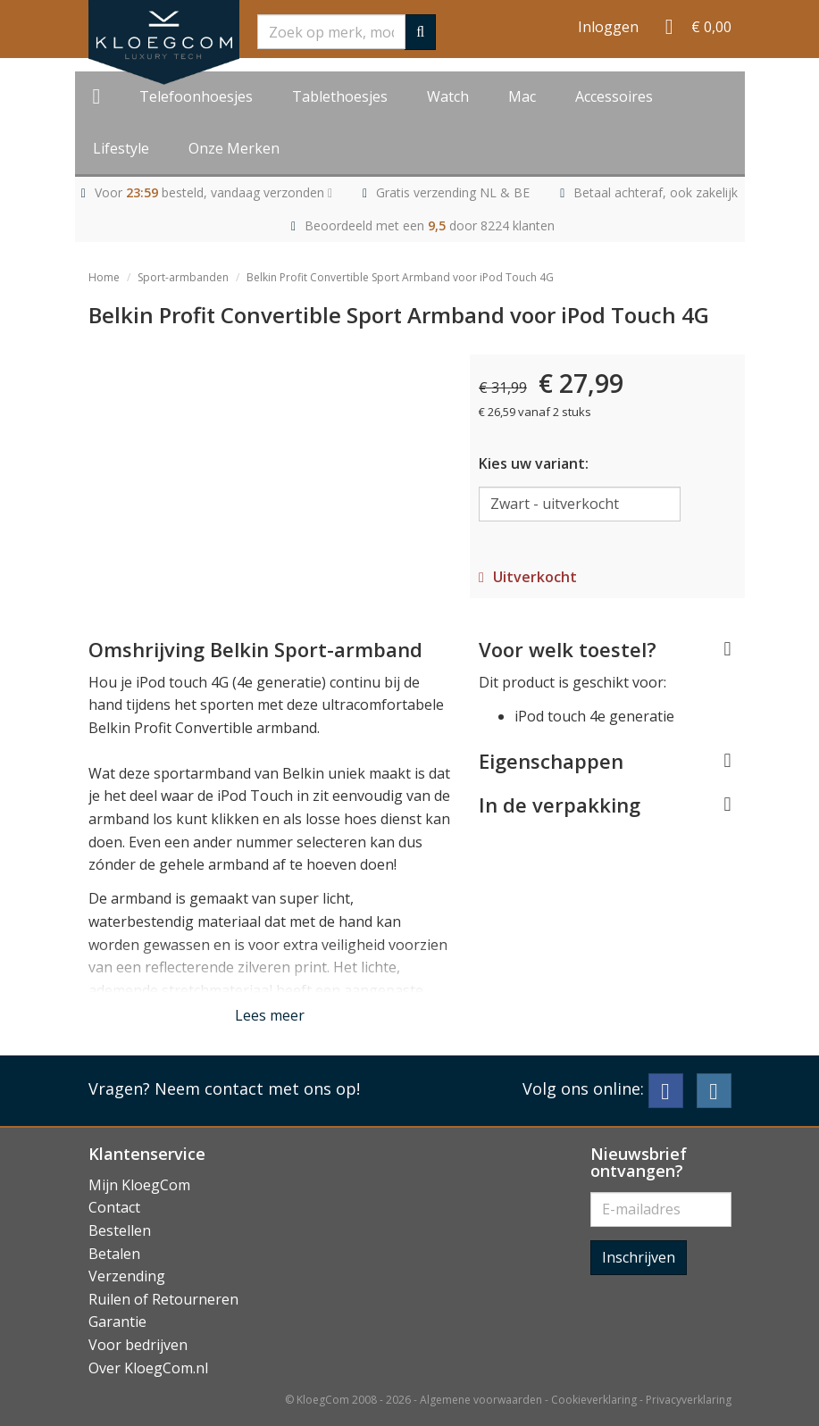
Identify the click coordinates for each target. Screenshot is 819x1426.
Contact (114, 1207)
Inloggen (608, 27)
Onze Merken (234, 148)
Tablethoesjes (340, 96)
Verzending (126, 1276)
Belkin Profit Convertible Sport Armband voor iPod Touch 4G (400, 277)
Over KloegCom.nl (148, 1368)
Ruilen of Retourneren (163, 1299)
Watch (448, 96)
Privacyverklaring (688, 1399)
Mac (522, 96)
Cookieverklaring (594, 1399)
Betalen (114, 1253)
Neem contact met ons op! (257, 1088)
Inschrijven (638, 1257)
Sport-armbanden (183, 277)
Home (104, 277)
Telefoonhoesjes (196, 96)
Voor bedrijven (138, 1345)
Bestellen (119, 1230)
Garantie (117, 1321)
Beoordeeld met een (430, 225)
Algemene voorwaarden (481, 1399)
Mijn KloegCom (139, 1185)
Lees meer (270, 1015)
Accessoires (614, 96)
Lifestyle (121, 148)
